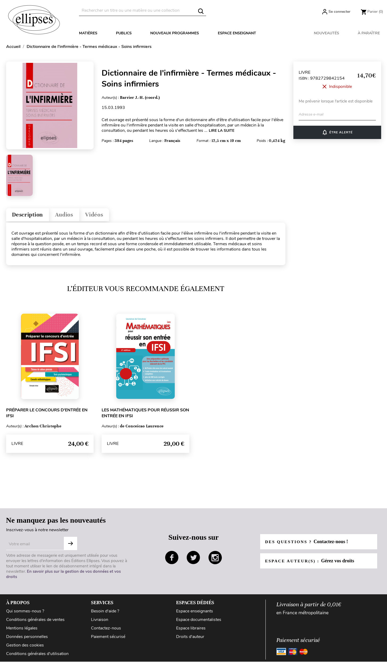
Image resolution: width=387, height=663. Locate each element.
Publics (124, 33)
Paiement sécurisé (108, 638)
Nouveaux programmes (174, 33)
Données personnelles (27, 638)
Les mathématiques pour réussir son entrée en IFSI (145, 414)
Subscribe (70, 544)
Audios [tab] (69, 215)
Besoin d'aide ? (105, 612)
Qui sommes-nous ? (25, 612)
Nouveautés (326, 33)
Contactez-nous (106, 629)
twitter (193, 559)
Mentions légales (22, 629)
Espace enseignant (237, 33)
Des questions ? (307, 543)
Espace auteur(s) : (310, 562)
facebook (171, 559)
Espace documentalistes (198, 621)
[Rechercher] (142, 10)
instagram (215, 559)
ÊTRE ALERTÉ (337, 132)
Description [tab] (30, 215)
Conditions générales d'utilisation (37, 655)
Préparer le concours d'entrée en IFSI (47, 414)
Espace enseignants (194, 612)
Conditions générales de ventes (35, 621)
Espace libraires (191, 629)
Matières (88, 33)
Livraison (99, 621)
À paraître (369, 33)
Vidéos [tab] (102, 215)
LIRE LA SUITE (221, 130)
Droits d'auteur (190, 638)
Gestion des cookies (25, 646)
